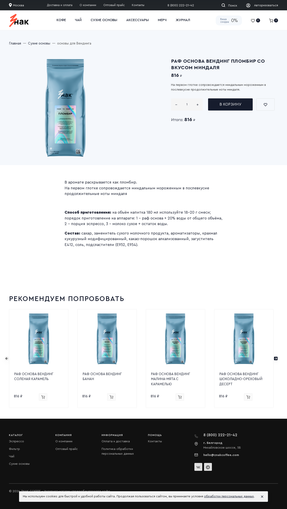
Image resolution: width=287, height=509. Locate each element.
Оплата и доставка (116, 441)
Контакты (155, 441)
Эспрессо (16, 441)
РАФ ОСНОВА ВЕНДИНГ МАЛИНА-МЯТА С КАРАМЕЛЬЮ (170, 379)
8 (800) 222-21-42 (180, 5)
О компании (63, 441)
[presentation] (7, 358)
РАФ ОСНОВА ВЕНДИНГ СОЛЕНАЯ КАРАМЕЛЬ (33, 376)
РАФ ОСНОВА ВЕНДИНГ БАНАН (102, 376)
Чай (11, 456)
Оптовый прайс (66, 449)
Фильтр (14, 449)
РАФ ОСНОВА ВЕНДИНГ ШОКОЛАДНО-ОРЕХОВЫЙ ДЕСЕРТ (240, 379)
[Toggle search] (229, 5)
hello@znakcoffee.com (221, 455)
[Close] (262, 496)
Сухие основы (19, 463)
